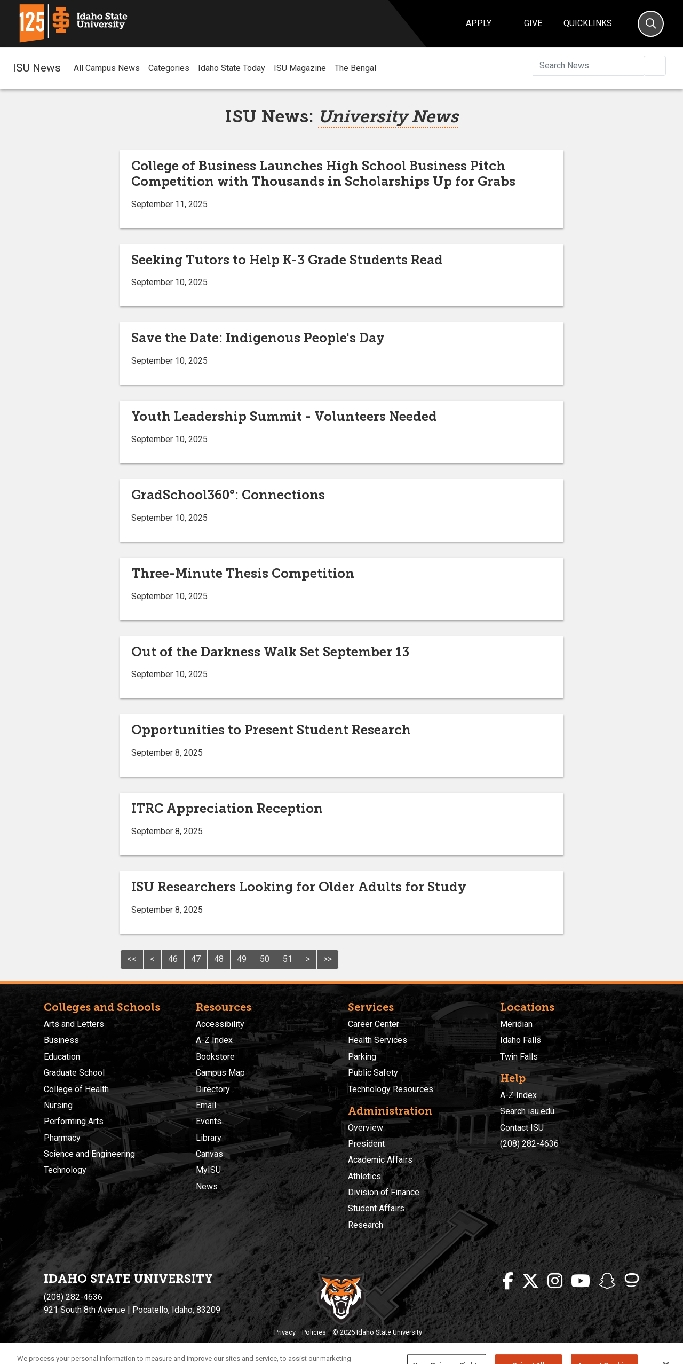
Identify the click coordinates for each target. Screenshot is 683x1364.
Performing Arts (74, 1121)
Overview (365, 1128)
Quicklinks (587, 23)
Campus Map (220, 1073)
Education (62, 1057)
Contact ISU (522, 1128)
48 (219, 959)
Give (533, 23)
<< (132, 959)
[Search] (651, 23)
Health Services (377, 1040)
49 (242, 959)
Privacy (285, 1332)
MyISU (208, 1170)
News (207, 1186)
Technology (65, 1170)
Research (365, 1225)
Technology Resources (390, 1089)
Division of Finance (383, 1192)
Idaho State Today (231, 68)
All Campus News (107, 68)
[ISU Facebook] (508, 1281)
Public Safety (373, 1073)
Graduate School (74, 1073)
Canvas (209, 1154)
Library (208, 1138)
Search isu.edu (527, 1111)
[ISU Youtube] (580, 1281)
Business (61, 1040)
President (366, 1144)
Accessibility (220, 1024)
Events (208, 1121)
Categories (168, 68)
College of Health (76, 1089)
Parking (362, 1057)
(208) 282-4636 (529, 1144)
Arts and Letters (74, 1024)
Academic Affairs (380, 1160)
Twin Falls (519, 1057)
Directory (213, 1089)
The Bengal (355, 68)
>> (327, 959)
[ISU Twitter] (530, 1281)
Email (206, 1105)
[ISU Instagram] (554, 1281)
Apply (478, 23)
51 (287, 959)
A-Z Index (214, 1040)
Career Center (373, 1024)
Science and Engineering (89, 1154)
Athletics (364, 1176)
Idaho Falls (520, 1040)
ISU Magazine (300, 68)
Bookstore (215, 1057)
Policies (314, 1332)
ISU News (37, 67)
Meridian (516, 1024)
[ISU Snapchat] (607, 1281)
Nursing (58, 1105)
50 (264, 959)
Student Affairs (376, 1208)
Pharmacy (62, 1138)
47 (196, 959)
